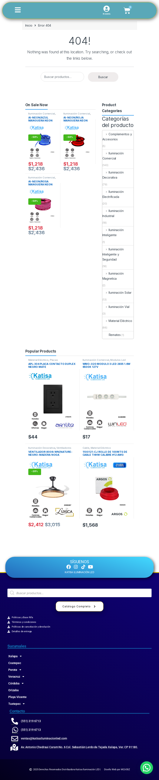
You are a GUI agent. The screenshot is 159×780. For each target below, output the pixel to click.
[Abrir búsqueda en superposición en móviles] (79, 593)
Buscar (103, 77)
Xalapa (15, 656)
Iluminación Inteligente (113, 232)
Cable (86, 447)
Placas (54, 359)
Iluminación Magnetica (113, 276)
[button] (146, 767)
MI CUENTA (106, 14)
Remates (111, 335)
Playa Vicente (17, 697)
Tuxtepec (16, 703)
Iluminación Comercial (41, 113)
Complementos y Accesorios (117, 136)
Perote (14, 669)
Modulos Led (117, 359)
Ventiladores (63, 447)
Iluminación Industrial (113, 213)
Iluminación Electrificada (113, 194)
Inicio (28, 25)
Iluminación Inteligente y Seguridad (113, 254)
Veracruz (16, 676)
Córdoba (16, 683)
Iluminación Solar (117, 292)
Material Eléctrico (117, 321)
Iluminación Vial (116, 307)
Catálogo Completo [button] (79, 606)
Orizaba (13, 690)
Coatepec (14, 663)
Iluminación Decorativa (113, 175)
